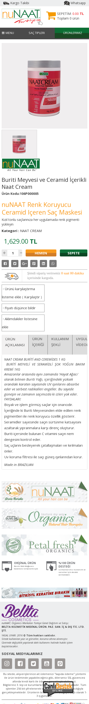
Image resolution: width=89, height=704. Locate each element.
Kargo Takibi (16, 3)
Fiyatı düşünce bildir (19, 308)
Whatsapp (75, 3)
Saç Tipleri (37, 33)
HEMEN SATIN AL (41, 253)
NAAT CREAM (31, 230)
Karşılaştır (32, 297)
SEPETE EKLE (74, 253)
